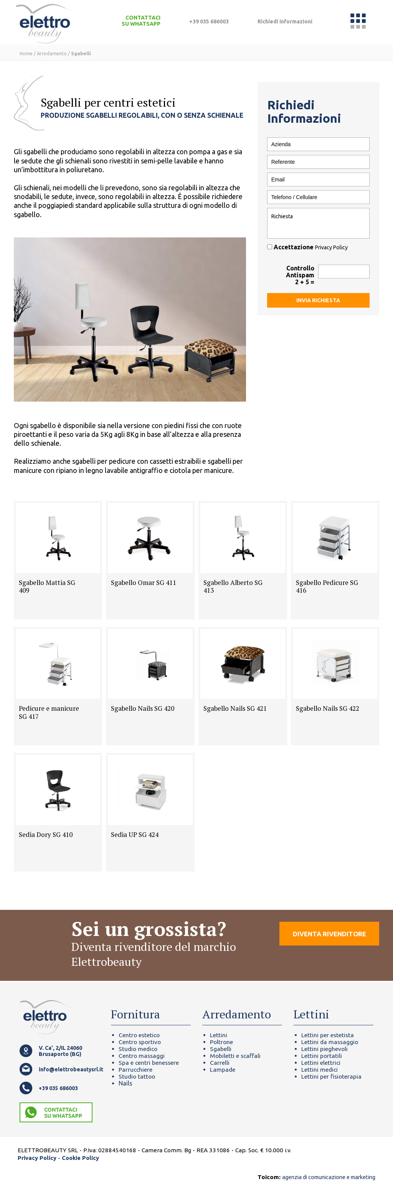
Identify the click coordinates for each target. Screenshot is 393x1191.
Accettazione (308, 247)
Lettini (218, 1034)
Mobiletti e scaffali (236, 1055)
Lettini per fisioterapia (331, 1076)
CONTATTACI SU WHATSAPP (141, 21)
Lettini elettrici (321, 1062)
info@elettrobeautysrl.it (69, 1069)
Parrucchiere (136, 1069)
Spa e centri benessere (149, 1062)
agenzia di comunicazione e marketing (323, 1177)
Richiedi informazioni (285, 21)
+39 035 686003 (209, 21)
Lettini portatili (321, 1055)
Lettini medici (320, 1069)
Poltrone (222, 1041)
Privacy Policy (332, 247)
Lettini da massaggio (330, 1041)
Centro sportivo (140, 1041)
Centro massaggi (142, 1055)
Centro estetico (140, 1034)
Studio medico (139, 1048)
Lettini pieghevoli (324, 1048)
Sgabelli (220, 1048)
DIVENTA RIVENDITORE (327, 937)
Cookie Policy (81, 1158)
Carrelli (220, 1062)
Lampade (223, 1069)
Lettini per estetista (328, 1034)
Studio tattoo (138, 1076)
